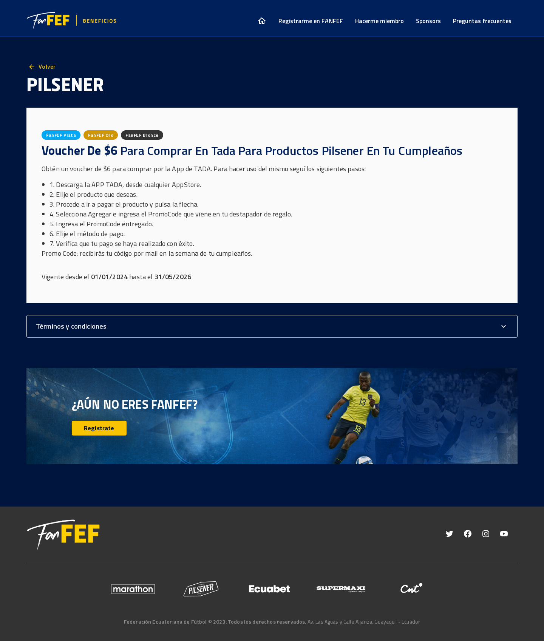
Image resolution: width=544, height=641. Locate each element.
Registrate (99, 427)
